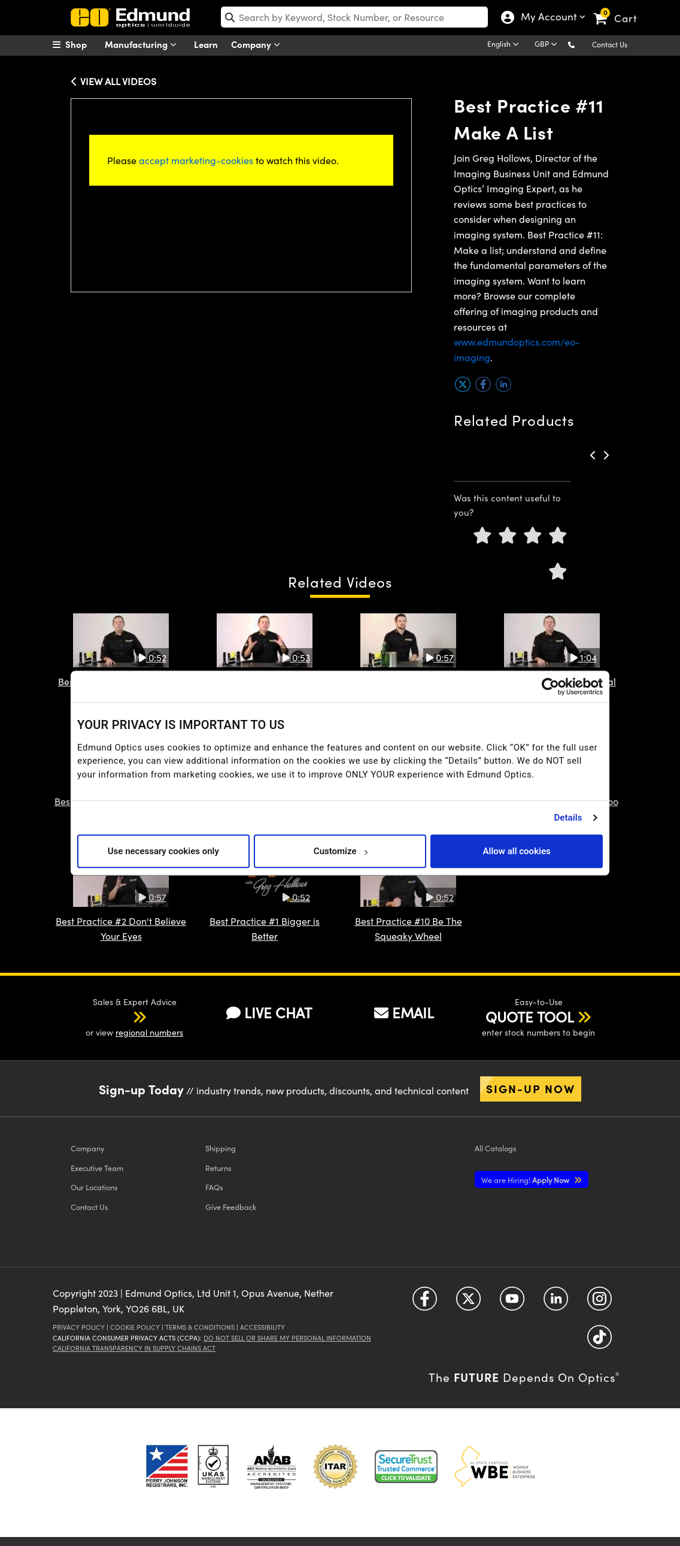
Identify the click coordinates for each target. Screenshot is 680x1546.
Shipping (220, 1148)
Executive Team (97, 1168)
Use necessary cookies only (163, 851)
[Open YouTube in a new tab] (512, 1303)
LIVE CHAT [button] (269, 1012)
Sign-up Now (530, 1088)
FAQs (214, 1187)
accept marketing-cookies (196, 160)
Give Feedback (230, 1207)
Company (258, 45)
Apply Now (526, 1180)
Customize (340, 851)
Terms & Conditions (200, 1327)
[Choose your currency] (548, 45)
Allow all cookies (517, 851)
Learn (206, 44)
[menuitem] (83, 44)
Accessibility (262, 1327)
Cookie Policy (135, 1327)
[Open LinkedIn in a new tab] (555, 1303)
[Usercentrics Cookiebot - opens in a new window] (550, 686)
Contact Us (609, 44)
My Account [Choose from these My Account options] (548, 18)
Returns (218, 1168)
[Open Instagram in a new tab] (599, 1303)
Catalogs (496, 1148)
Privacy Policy (79, 1327)
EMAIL (404, 1012)
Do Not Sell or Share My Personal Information (287, 1337)
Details (568, 817)
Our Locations (94, 1187)
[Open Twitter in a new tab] (468, 1303)
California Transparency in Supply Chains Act (134, 1348)
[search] (354, 17)
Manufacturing (143, 45)
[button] (580, 44)
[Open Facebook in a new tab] (424, 1303)
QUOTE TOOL (529, 1016)
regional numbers (149, 1032)
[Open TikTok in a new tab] (599, 1341)
